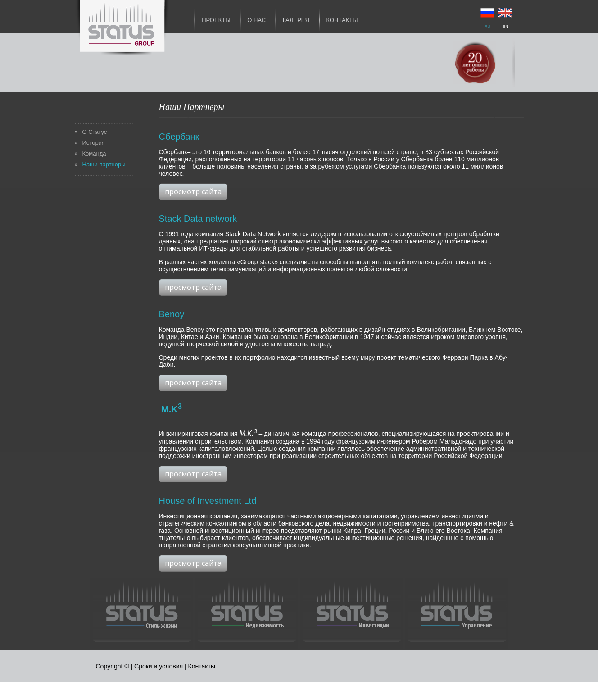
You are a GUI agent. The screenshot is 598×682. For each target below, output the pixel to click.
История (93, 142)
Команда (94, 153)
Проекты (216, 20)
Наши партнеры (104, 164)
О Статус (94, 131)
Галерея (296, 20)
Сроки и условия (158, 666)
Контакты (342, 20)
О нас (256, 20)
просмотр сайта (193, 192)
